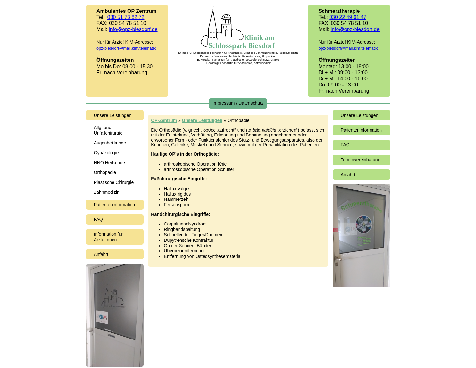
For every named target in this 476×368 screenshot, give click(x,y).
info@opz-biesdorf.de (133, 29)
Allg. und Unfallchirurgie (108, 130)
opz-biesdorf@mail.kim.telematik (126, 48)
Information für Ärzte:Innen (108, 237)
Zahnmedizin (107, 192)
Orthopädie (105, 172)
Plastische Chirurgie (114, 182)
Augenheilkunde (110, 142)
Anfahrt (101, 254)
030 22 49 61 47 (347, 17)
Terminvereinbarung (360, 159)
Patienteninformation (114, 204)
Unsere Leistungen (113, 115)
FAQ (98, 219)
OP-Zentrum (164, 120)
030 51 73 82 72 (126, 17)
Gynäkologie (106, 152)
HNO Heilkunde (109, 162)
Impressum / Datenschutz (238, 103)
